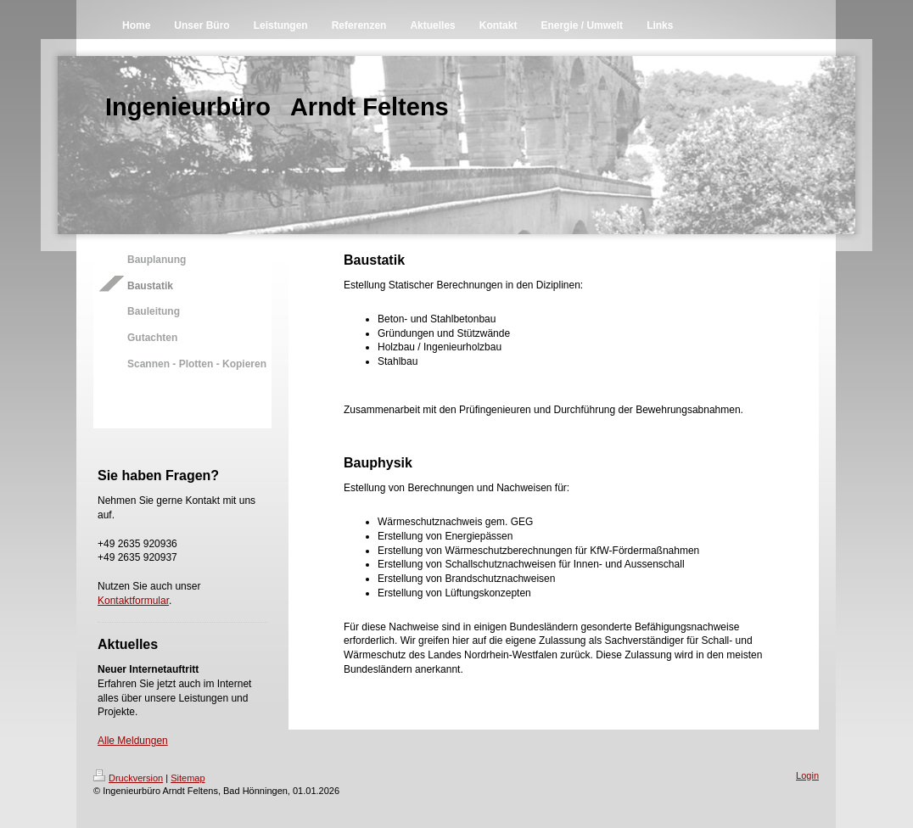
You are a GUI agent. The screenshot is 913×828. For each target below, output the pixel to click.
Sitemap (187, 778)
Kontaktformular (133, 601)
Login (807, 775)
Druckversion (128, 778)
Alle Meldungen (133, 741)
